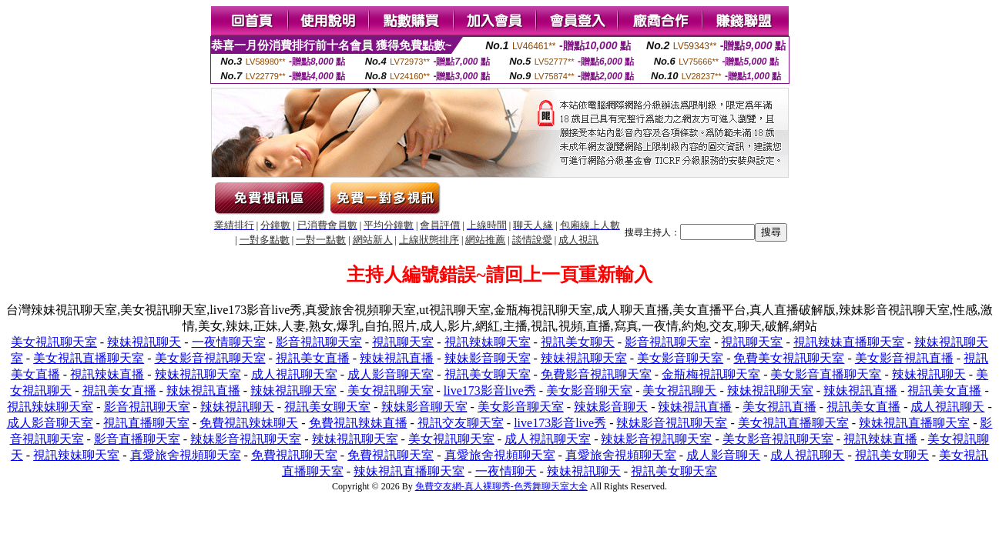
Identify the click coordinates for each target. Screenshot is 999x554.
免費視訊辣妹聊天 (248, 422)
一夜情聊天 (506, 471)
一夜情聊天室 (229, 342)
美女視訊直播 (779, 406)
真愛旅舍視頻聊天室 (185, 455)
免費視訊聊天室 (294, 455)
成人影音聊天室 (390, 374)
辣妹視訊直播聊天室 (914, 422)
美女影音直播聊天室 (825, 374)
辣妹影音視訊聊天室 (671, 422)
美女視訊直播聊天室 (88, 358)
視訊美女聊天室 (487, 374)
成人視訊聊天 (947, 406)
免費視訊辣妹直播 (358, 422)
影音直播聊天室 (137, 439)
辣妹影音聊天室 (487, 358)
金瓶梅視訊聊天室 (711, 374)
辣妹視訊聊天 (144, 342)
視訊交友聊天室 (460, 422)
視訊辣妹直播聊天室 (848, 342)
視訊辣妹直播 (107, 374)
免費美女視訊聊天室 (788, 358)
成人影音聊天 (723, 455)
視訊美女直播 (313, 358)
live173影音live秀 (490, 390)
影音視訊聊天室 (319, 342)
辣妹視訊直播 (397, 358)
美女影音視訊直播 (904, 358)
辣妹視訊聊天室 (584, 358)
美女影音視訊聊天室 (210, 358)
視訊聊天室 (403, 342)
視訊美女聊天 (578, 342)
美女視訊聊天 (679, 390)
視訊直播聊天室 (146, 422)
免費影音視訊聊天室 (596, 374)
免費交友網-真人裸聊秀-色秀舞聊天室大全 (501, 486)
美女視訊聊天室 (54, 342)
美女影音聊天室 (680, 358)
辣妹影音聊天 (611, 406)
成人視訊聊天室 (294, 374)
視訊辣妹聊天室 (487, 342)
